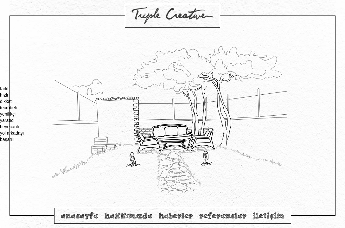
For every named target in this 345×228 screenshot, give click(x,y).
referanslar (222, 215)
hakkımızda (128, 215)
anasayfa (79, 215)
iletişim (268, 215)
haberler (176, 215)
